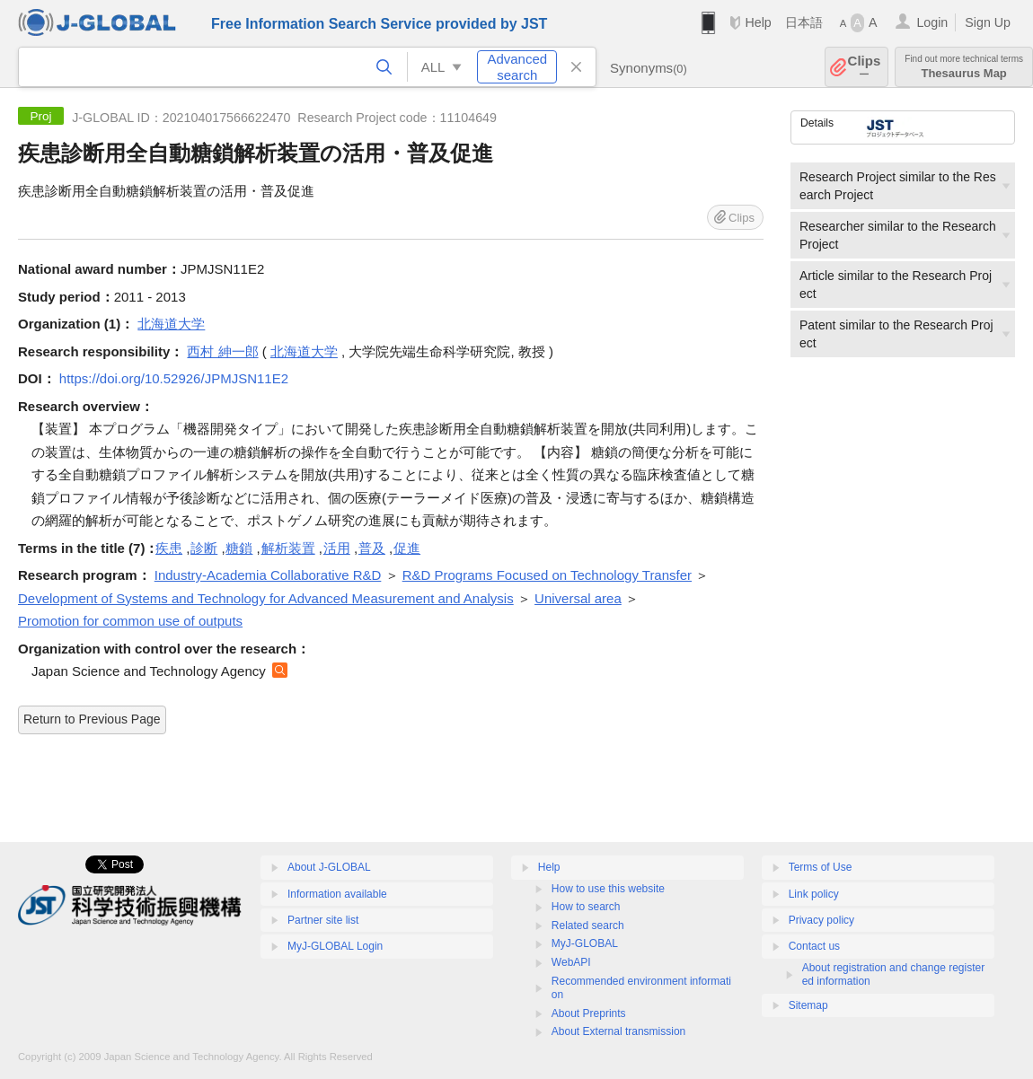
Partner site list (322, 920)
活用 (336, 548)
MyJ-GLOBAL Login (335, 946)
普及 (371, 548)
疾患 (168, 548)
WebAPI (571, 962)
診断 (203, 548)
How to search (586, 906)
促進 (406, 548)
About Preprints (589, 1013)
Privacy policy (821, 920)
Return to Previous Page (92, 719)
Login (932, 22)
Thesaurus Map (964, 67)
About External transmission (618, 1031)
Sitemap (808, 1005)
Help (758, 22)
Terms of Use (820, 867)
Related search (588, 925)
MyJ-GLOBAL (585, 943)
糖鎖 (238, 548)
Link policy (814, 894)
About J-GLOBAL (329, 867)
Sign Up (988, 22)
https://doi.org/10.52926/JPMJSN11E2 (173, 378)
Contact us (814, 946)
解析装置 (288, 548)
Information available (337, 894)
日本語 (804, 22)
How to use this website (608, 888)
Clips (864, 67)
